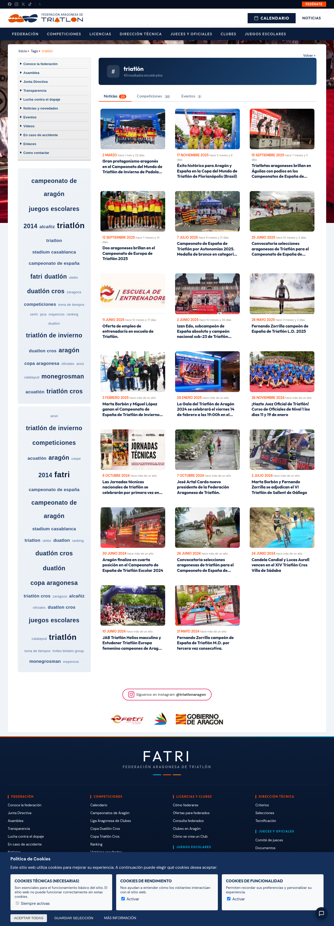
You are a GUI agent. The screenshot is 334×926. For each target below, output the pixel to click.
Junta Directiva (35, 82)
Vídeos (29, 126)
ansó (80, 364)
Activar (130, 899)
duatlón (55, 276)
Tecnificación (265, 821)
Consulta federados (188, 821)
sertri (34, 314)
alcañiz (47, 226)
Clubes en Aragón (187, 828)
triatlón (71, 225)
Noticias (311, 18)
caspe (76, 459)
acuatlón (35, 391)
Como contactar (36, 153)
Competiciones (64, 34)
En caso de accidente (40, 135)
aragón (69, 350)
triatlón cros (64, 391)
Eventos (30, 117)
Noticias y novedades (40, 108)
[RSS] (39, 4)
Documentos (265, 848)
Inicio (23, 51)
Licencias (100, 34)
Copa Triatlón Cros (105, 836)
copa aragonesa (41, 363)
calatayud (31, 377)
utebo (73, 277)
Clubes (228, 34)
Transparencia (34, 91)
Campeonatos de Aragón (109, 813)
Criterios (262, 805)
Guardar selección (73, 918)
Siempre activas (33, 903)
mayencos (56, 314)
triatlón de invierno (54, 335)
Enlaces (29, 144)
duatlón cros (46, 291)
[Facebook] (9, 4)
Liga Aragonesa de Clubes (110, 821)
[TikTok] (30, 4)
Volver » (309, 55)
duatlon (54, 323)
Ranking (96, 844)
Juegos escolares (265, 34)
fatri (37, 276)
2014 (30, 226)
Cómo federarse (185, 805)
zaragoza (74, 292)
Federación (25, 34)
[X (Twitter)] (23, 4)
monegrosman (62, 376)
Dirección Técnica (141, 34)
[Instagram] (16, 4)
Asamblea (31, 73)
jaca (43, 314)
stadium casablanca (54, 252)
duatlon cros (43, 350)
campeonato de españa (54, 263)
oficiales (67, 364)
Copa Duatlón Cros (105, 828)
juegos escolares (54, 208)
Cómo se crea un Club (190, 836)
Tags (34, 51)
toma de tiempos (71, 305)
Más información (120, 918)
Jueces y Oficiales (191, 34)
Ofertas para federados (191, 813)
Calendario (271, 18)
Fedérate (314, 4)
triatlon (54, 240)
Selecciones (264, 813)
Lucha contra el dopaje (42, 99)
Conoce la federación (40, 64)
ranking (72, 314)
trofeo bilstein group (68, 651)
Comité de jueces (269, 840)
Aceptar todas (29, 918)
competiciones (40, 304)
